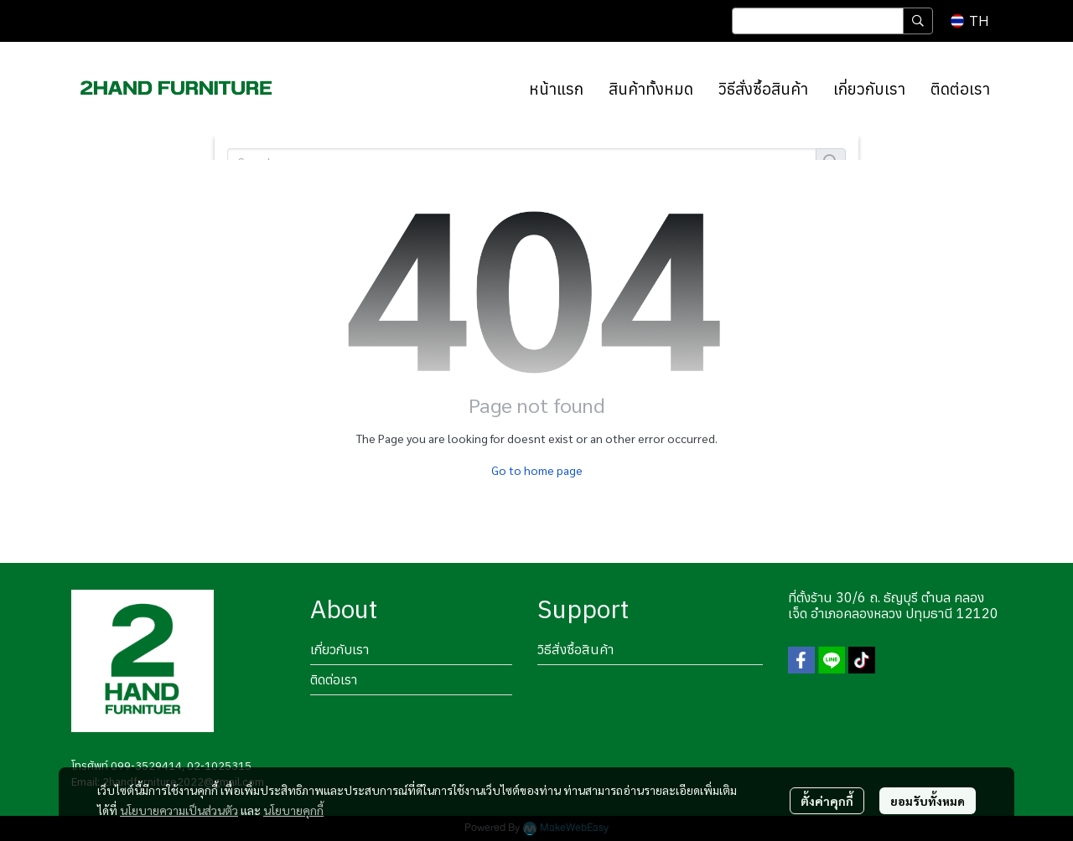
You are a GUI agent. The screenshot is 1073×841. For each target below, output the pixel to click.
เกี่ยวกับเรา (339, 649)
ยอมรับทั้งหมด (927, 800)
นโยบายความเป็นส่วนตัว (179, 810)
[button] (832, 21)
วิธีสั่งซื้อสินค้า (575, 649)
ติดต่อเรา (333, 679)
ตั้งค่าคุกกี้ (827, 800)
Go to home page (537, 469)
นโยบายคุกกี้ (293, 810)
